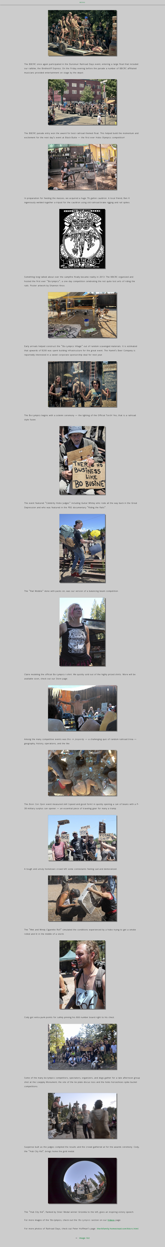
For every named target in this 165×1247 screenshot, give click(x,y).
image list (84, 1238)
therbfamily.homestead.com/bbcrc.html (117, 1228)
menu (82, 2)
